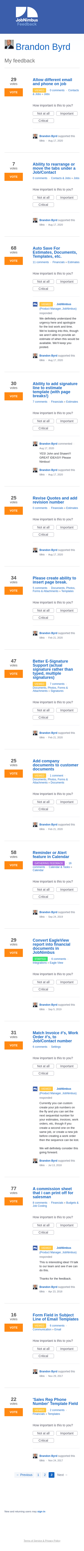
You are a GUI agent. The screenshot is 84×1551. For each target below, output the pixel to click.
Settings (56, 1046)
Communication (42, 1329)
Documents (57, 782)
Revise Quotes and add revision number (55, 500)
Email (57, 1329)
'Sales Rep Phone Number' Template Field (55, 1401)
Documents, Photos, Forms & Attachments (54, 589)
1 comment (56, 775)
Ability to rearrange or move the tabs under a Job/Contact (54, 168)
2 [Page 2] (45, 1475)
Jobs (47, 94)
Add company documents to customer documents (55, 765)
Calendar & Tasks (59, 867)
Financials (59, 262)
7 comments (40, 401)
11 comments (41, 262)
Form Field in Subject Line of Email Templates (56, 1317)
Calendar (38, 870)
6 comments (59, 959)
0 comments (57, 90)
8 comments (40, 1202)
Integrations (40, 962)
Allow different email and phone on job (52, 82)
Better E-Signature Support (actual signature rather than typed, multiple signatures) (53, 669)
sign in (41, 1511)
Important (69, 114)
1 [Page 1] (38, 1475)
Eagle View (56, 962)
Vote (13, 92)
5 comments (40, 588)
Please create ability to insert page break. (54, 580)
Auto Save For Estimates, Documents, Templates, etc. (55, 252)
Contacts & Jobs (61, 178)
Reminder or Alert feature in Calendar (51, 854)
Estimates (74, 262)
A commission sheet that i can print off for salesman (53, 1193)
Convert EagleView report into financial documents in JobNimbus (51, 946)
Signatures (57, 690)
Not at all (45, 114)
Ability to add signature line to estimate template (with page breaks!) (55, 390)
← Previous (24, 1475)
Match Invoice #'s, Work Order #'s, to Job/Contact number (55, 1037)
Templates (67, 591)
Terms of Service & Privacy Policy (42, 1540)
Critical (46, 121)
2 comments (57, 1410)
